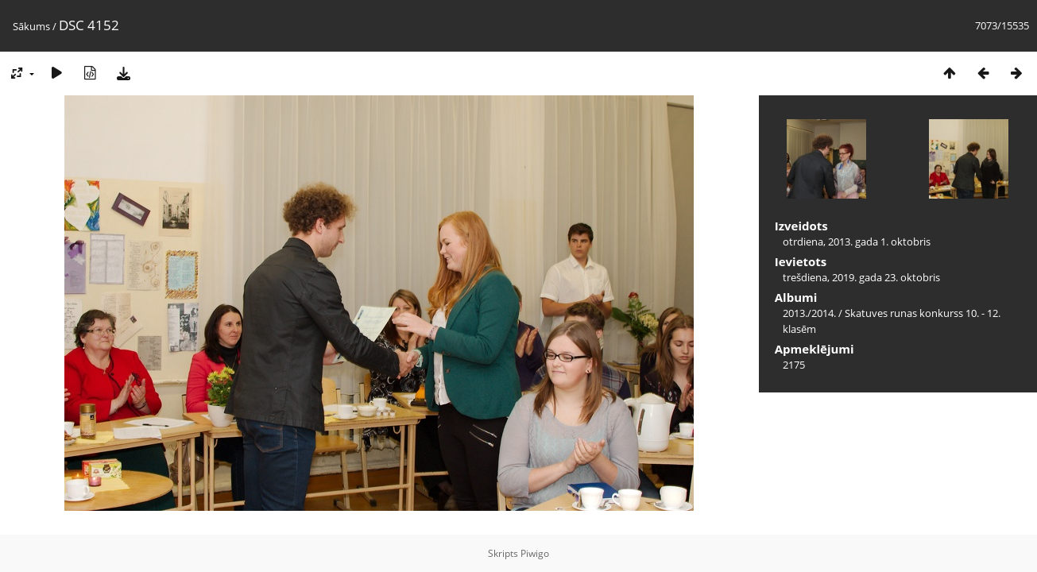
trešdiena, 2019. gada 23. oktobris (861, 277)
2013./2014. (809, 313)
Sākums (31, 26)
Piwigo (534, 553)
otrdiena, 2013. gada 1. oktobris (857, 241)
